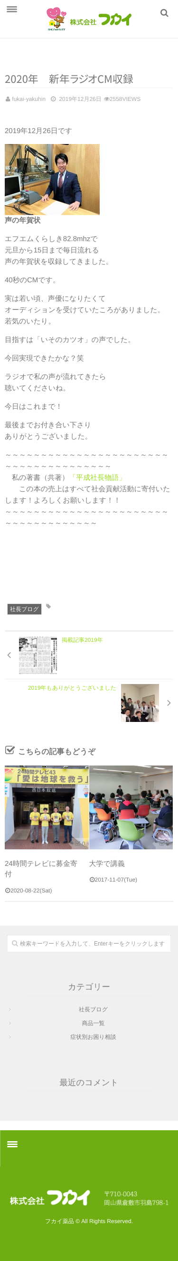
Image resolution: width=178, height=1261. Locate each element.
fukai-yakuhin (29, 99)
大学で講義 (107, 864)
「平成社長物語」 (97, 478)
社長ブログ (24, 609)
